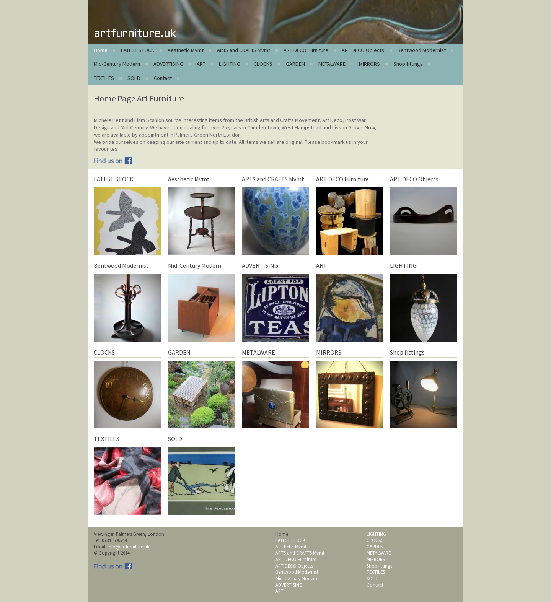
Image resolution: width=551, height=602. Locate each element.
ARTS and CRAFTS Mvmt (243, 50)
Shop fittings (408, 63)
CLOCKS (263, 63)
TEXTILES (104, 78)
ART (201, 63)
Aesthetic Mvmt (186, 50)
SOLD (133, 78)
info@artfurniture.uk (128, 546)
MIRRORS (369, 63)
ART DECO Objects (363, 50)
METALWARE (332, 63)
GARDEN (295, 63)
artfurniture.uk (135, 34)
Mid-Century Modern (117, 63)
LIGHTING (229, 63)
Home (101, 50)
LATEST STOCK (137, 50)
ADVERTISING (168, 63)
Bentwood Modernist (422, 50)
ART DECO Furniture (306, 50)
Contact (163, 78)
